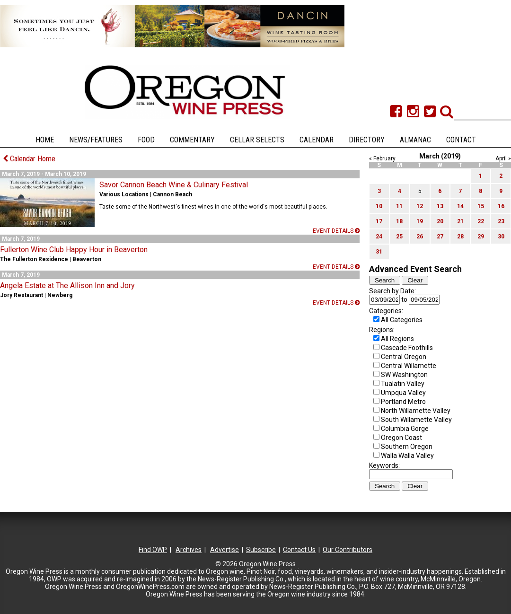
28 (460, 236)
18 (399, 221)
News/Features (96, 139)
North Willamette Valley (415, 410)
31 (379, 251)
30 (501, 236)
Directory (367, 139)
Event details (336, 231)
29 (480, 236)
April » (503, 158)
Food (146, 139)
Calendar (317, 139)
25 (399, 236)
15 (480, 206)
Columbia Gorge (405, 428)
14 (460, 206)
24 (379, 236)
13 (440, 206)
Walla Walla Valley (407, 455)
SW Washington (404, 374)
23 (501, 221)
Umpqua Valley (403, 392)
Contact (461, 139)
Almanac (415, 139)
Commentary (192, 139)
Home (44, 139)
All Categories (402, 320)
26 (419, 236)
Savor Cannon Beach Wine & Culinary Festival (173, 184)
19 (419, 221)
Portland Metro (403, 401)
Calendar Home (29, 158)
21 (460, 221)
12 (419, 206)
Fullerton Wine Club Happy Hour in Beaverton (74, 249)
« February (382, 158)
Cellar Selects (257, 139)
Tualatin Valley (402, 383)
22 (480, 221)
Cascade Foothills (407, 347)
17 (379, 221)
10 (379, 206)
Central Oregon (403, 356)
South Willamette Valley (416, 419)
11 (399, 206)
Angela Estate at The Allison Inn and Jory (67, 285)
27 (440, 236)
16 (501, 206)
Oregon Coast (401, 437)
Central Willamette (408, 365)
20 (440, 221)
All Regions (397, 338)
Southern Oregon (406, 446)
